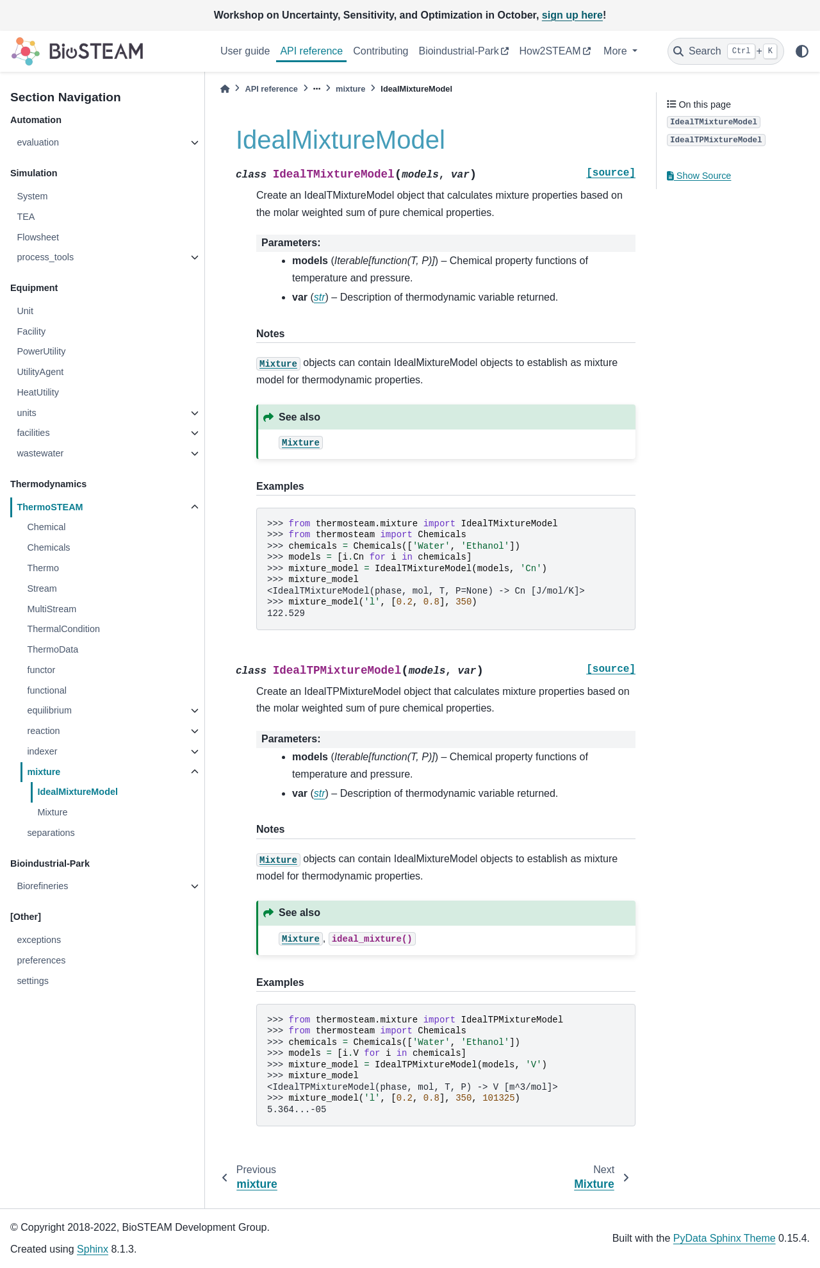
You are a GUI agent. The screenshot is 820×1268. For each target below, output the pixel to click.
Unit (25, 311)
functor (41, 670)
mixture (43, 772)
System (32, 196)
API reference (311, 51)
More (616, 51)
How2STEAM (549, 51)
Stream (41, 588)
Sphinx (92, 1249)
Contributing (380, 51)
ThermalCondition (63, 629)
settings (33, 981)
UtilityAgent (40, 372)
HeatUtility (38, 392)
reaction (43, 731)
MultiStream (51, 609)
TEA (26, 217)
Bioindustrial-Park (458, 51)
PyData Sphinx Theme (724, 1238)
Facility (31, 331)
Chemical (46, 527)
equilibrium (49, 710)
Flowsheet (38, 237)
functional (47, 690)
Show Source (699, 176)
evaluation (38, 142)
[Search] (726, 51)
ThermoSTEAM (50, 507)
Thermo (43, 568)
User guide (245, 51)
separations (50, 833)
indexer (42, 751)
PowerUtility (41, 351)
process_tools (45, 257)
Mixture (52, 812)
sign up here (572, 15)
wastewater (40, 453)
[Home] (224, 89)
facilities (33, 433)
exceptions (39, 940)
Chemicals (48, 547)
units (26, 413)
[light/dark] (802, 51)
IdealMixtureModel (77, 792)
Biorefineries (42, 886)
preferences (41, 960)
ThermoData (52, 649)
